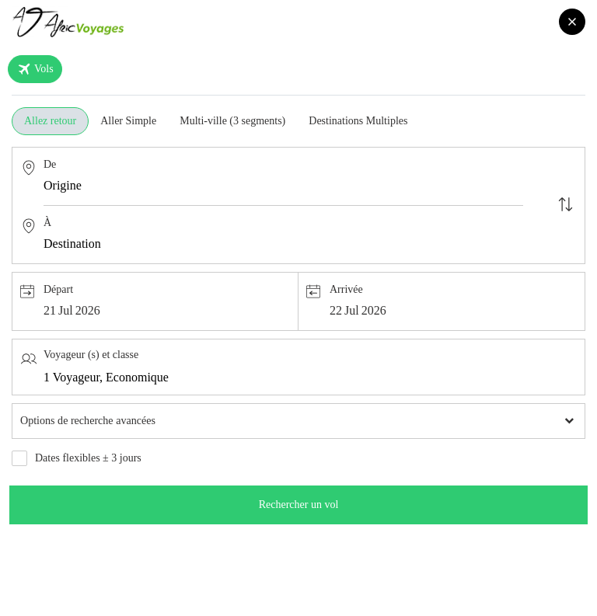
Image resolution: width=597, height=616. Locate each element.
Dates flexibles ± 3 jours (88, 458)
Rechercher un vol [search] (299, 504)
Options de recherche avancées (87, 420)
